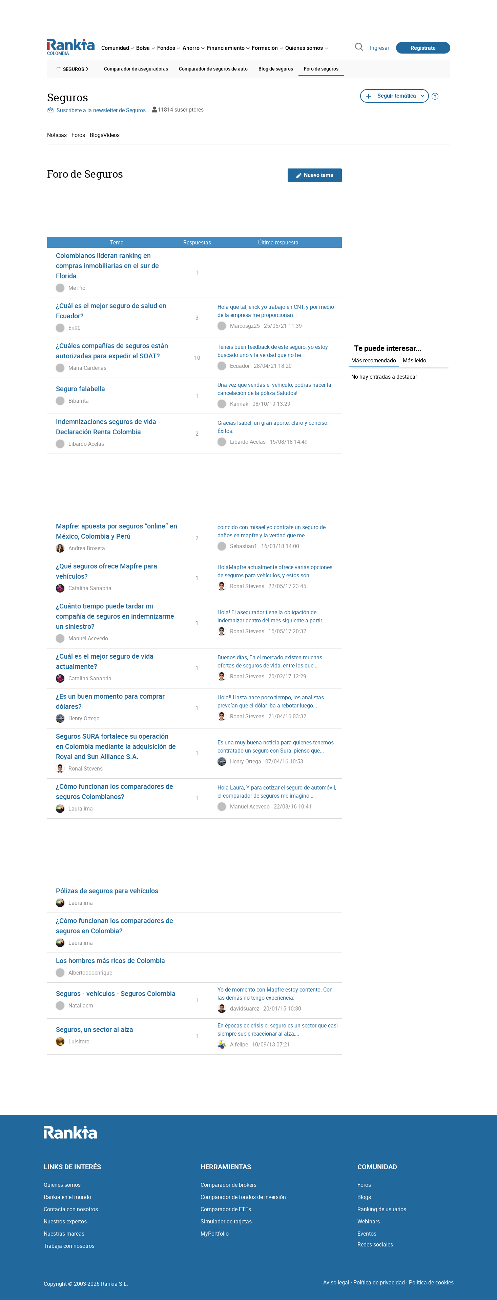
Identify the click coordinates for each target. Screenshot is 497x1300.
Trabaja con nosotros (69, 1245)
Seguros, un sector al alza (94, 1029)
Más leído (414, 360)
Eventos (366, 1233)
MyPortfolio (215, 1233)
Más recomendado (373, 360)
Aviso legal (336, 1282)
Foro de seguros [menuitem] (321, 68)
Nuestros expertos (65, 1221)
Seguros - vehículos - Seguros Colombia (115, 993)
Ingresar (379, 48)
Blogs (364, 1197)
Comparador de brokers (228, 1184)
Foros (78, 135)
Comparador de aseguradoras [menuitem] (136, 68)
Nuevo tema (314, 175)
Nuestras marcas (64, 1233)
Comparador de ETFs (226, 1209)
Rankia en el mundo (67, 1197)
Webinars (368, 1221)
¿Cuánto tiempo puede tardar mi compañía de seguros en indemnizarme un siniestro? (115, 616)
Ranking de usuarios (381, 1209)
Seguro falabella (80, 388)
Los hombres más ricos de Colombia (110, 960)
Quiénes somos (62, 1184)
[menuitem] (117, 48)
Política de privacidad (379, 1282)
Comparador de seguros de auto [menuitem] (213, 68)
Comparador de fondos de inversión (243, 1197)
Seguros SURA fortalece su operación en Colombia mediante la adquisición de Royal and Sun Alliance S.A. (116, 746)
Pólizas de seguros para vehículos (107, 890)
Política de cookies (431, 1282)
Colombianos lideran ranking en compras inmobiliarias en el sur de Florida (107, 265)
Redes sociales (375, 1244)
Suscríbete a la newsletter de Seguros (96, 110)
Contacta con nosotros (71, 1209)
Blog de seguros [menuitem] (275, 68)
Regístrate (423, 48)
